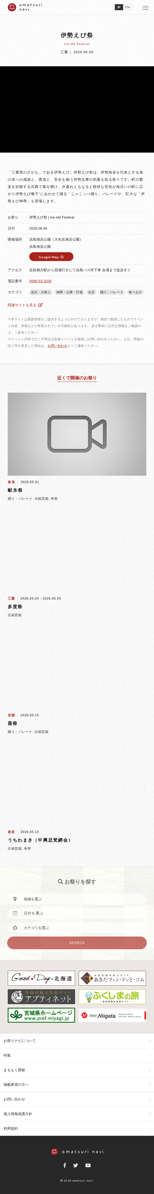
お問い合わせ (57, 346)
